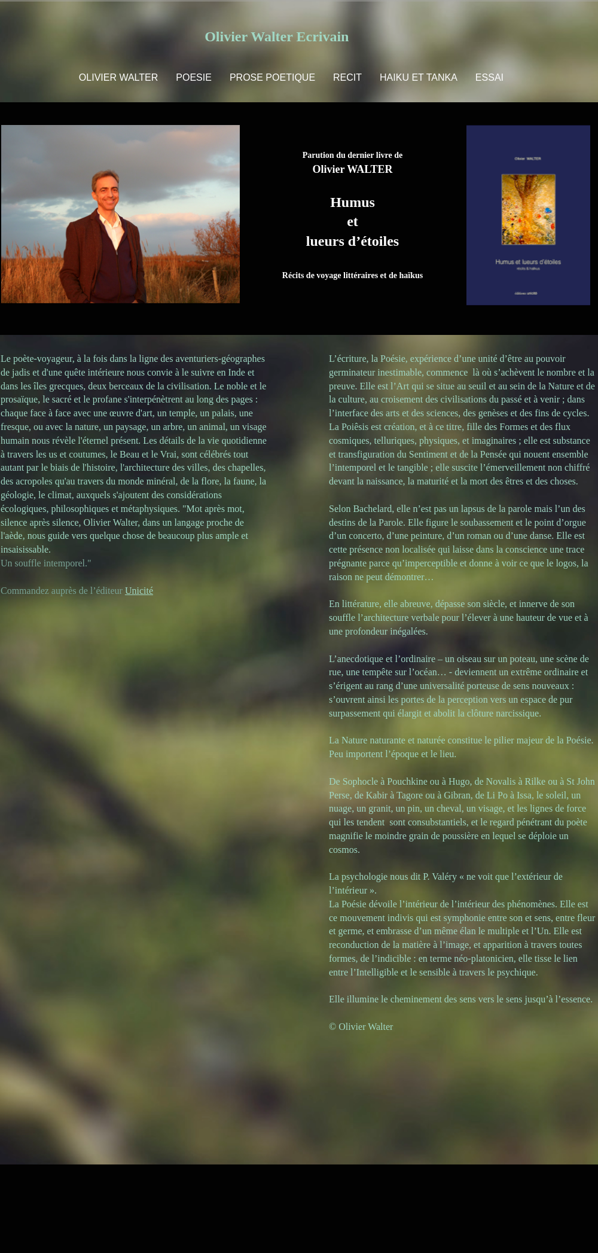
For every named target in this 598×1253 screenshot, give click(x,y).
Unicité (139, 591)
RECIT (347, 77)
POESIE (194, 77)
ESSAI (489, 77)
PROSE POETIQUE (272, 77)
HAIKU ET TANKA (418, 77)
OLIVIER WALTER (118, 77)
